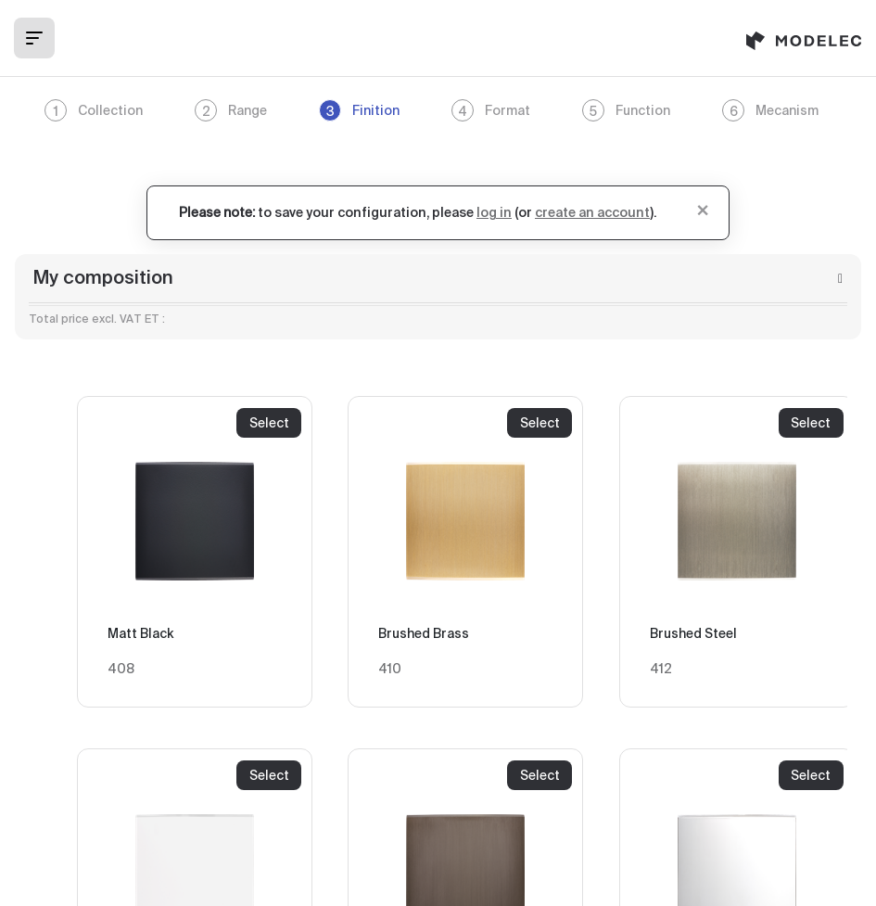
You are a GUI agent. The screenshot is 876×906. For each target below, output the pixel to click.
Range (231, 110)
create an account (592, 213)
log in (494, 213)
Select (269, 423)
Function (626, 110)
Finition (359, 110)
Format (490, 110)
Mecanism (770, 110)
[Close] (703, 208)
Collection (93, 110)
